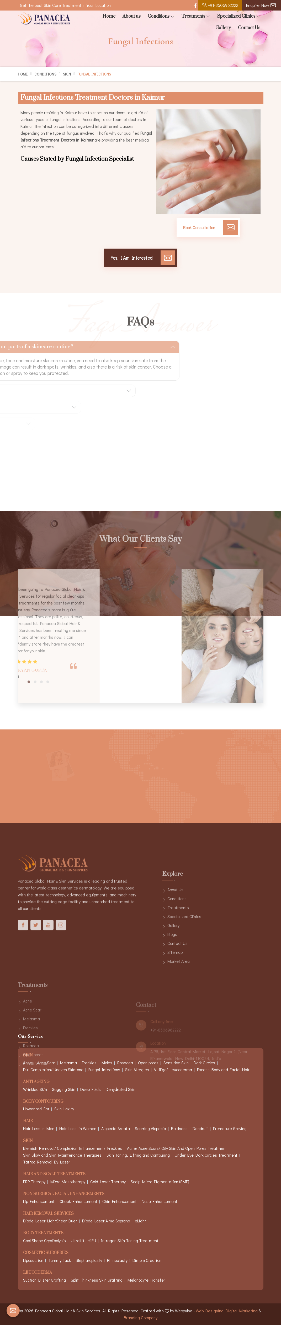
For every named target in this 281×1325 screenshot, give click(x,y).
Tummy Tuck (59, 1260)
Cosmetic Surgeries (45, 1253)
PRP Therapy (34, 1181)
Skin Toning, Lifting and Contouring (138, 1155)
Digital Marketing (242, 1310)
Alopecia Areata (115, 1128)
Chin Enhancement (119, 1201)
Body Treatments (43, 1233)
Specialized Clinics (238, 16)
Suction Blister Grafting (44, 1280)
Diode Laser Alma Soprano (106, 1220)
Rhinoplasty (117, 1260)
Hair (28, 1121)
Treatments (196, 16)
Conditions (161, 16)
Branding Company (140, 1317)
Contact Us (249, 28)
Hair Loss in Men (38, 1128)
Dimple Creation (146, 1260)
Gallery (223, 28)
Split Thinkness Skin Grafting (97, 1280)
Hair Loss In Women (77, 1128)
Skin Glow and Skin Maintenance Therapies (62, 1155)
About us (132, 16)
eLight (140, 1220)
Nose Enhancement (159, 1201)
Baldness (179, 1128)
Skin (67, 74)
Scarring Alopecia (150, 1128)
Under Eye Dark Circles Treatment (206, 1155)
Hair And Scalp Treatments (54, 1174)
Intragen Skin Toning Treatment (129, 1240)
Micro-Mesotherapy (67, 1181)
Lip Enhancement (39, 1201)
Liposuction (33, 1260)
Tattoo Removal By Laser (46, 1162)
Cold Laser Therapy (108, 1181)
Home (109, 16)
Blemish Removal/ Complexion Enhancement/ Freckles (72, 1148)
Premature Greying (230, 1128)
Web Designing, (210, 1310)
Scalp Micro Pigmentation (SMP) (160, 1181)
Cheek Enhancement (78, 1201)
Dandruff (200, 1128)
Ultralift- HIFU (83, 1240)
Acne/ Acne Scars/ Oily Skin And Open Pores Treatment (177, 1148)
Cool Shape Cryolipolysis (44, 1240)
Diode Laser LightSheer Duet (50, 1220)
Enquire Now (261, 5)
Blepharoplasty (89, 1260)
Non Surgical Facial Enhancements (63, 1194)
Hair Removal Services (48, 1214)
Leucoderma (37, 1273)
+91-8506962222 (220, 5)
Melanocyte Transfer (146, 1280)
